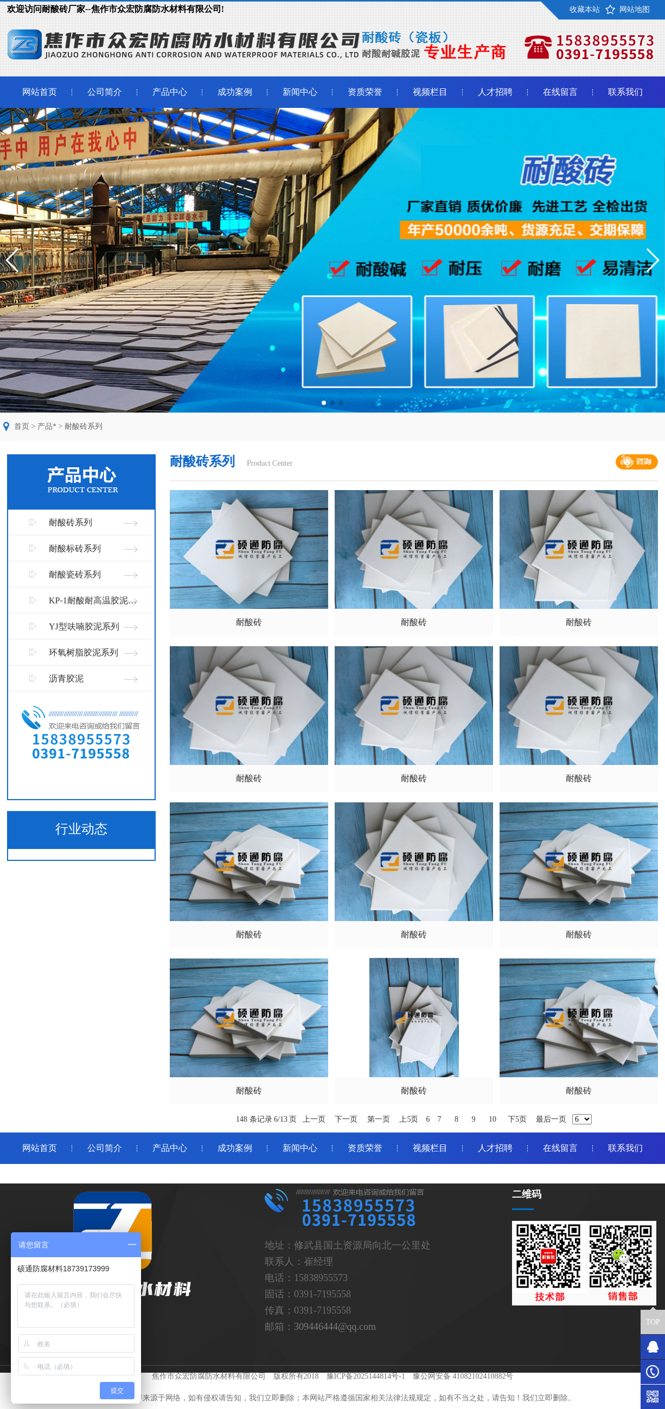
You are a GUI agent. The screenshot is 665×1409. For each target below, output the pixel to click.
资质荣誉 (365, 91)
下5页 (517, 1119)
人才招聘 (495, 91)
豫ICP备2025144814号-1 (366, 1376)
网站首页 (39, 91)
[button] (324, 403)
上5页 (408, 1119)
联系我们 (625, 91)
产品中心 (169, 91)
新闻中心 (300, 91)
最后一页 (551, 1119)
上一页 (314, 1119)
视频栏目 (430, 91)
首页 (21, 426)
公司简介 (104, 91)
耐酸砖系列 (84, 426)
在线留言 (560, 91)
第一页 (378, 1119)
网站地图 (634, 9)
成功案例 (235, 91)
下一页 (346, 1119)
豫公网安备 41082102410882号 (463, 1376)
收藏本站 (585, 9)
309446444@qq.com (335, 1326)
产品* (46, 426)
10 (492, 1119)
